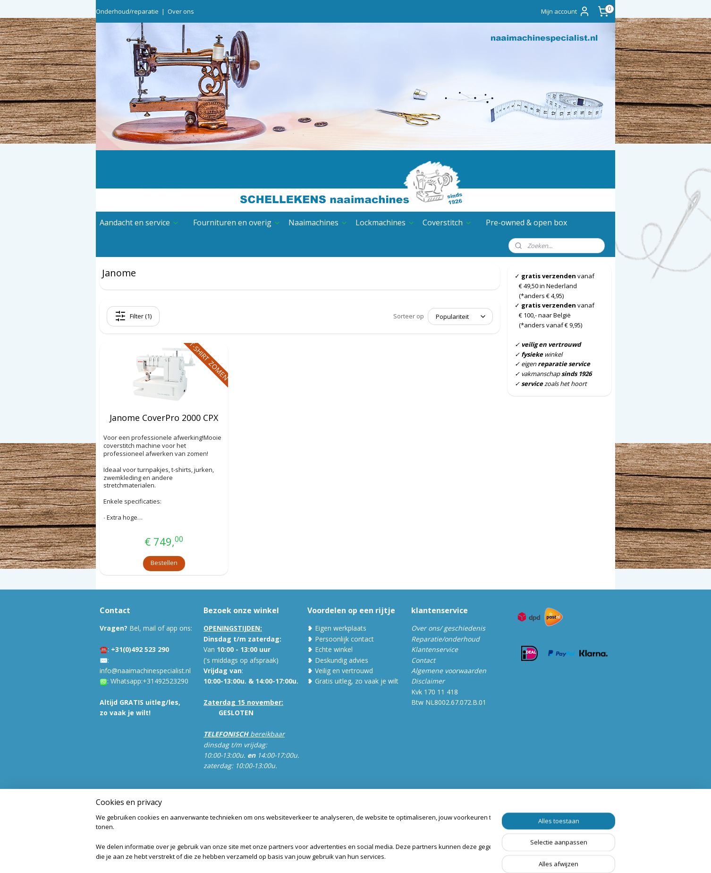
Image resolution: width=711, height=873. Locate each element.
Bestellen (164, 562)
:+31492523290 (164, 680)
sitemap (333, 855)
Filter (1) (133, 316)
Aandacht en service (139, 222)
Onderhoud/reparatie (127, 11)
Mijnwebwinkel (472, 855)
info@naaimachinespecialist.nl (145, 670)
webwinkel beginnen (389, 855)
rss (353, 855)
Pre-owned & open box (526, 222)
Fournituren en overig (237, 222)
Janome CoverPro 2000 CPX (164, 418)
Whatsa (122, 680)
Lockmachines (385, 222)
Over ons (181, 11)
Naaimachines (318, 222)
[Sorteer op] (460, 316)
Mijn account (565, 11)
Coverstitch (447, 222)
